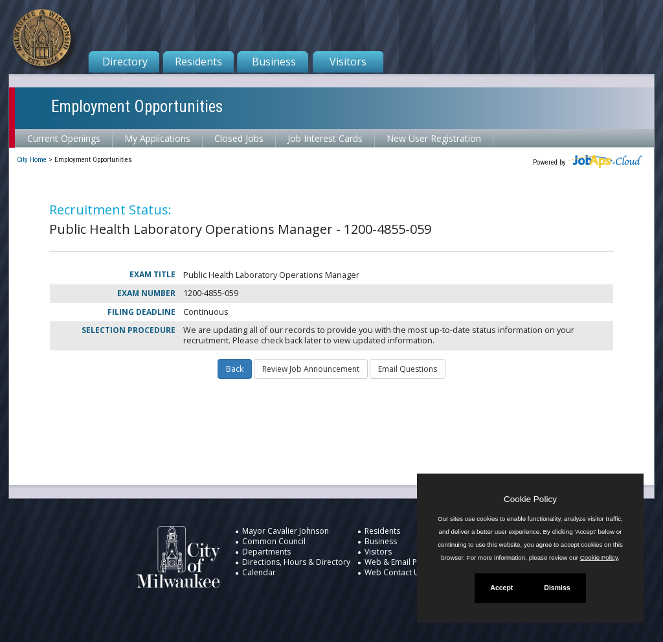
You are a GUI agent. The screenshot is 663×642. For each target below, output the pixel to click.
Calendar (259, 572)
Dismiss (557, 587)
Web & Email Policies (402, 561)
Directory (125, 61)
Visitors (348, 61)
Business (274, 61)
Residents (198, 61)
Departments (266, 551)
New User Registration (434, 138)
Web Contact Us (394, 572)
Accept (501, 587)
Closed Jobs (239, 138)
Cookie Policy (530, 499)
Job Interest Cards (325, 138)
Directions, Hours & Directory (296, 561)
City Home (32, 159)
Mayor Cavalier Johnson (285, 530)
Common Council (274, 541)
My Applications (157, 138)
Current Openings (63, 138)
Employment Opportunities (137, 106)
